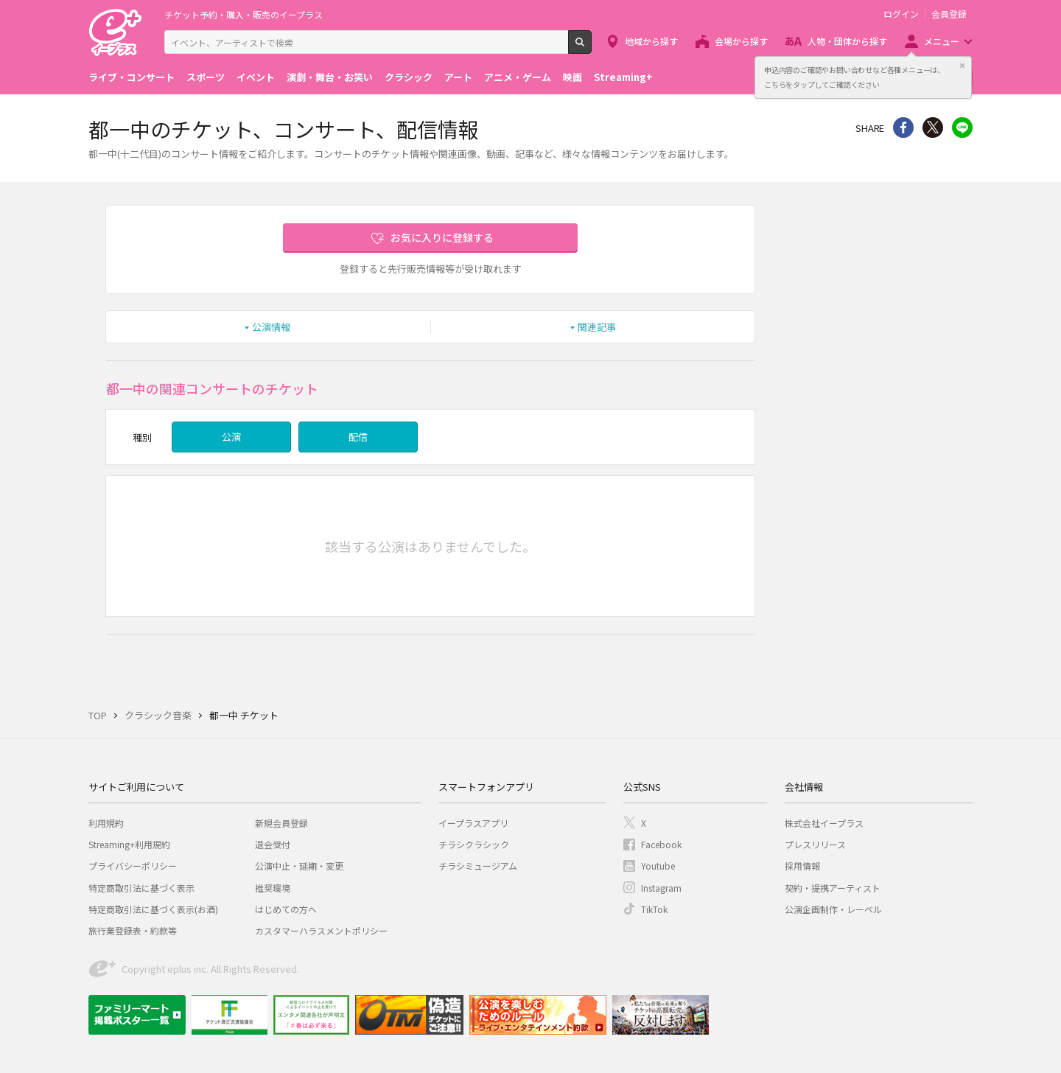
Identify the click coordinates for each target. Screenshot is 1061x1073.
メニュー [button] (941, 41)
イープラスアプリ (473, 823)
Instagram (661, 887)
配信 (358, 437)
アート (458, 77)
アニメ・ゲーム (517, 77)
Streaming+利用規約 (129, 844)
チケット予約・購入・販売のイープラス (243, 14)
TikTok (654, 909)
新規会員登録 (281, 823)
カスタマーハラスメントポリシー (321, 930)
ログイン (901, 14)
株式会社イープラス (824, 823)
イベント (256, 77)
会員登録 (949, 14)
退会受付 (272, 844)
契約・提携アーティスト (832, 887)
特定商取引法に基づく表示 (141, 887)
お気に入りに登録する (442, 237)
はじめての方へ (286, 909)
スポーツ (205, 77)
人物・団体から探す (847, 41)
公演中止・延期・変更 (299, 865)
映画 (572, 77)
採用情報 (802, 865)
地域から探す (651, 41)
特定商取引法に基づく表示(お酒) (153, 909)
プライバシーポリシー (132, 865)
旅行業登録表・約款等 (132, 930)
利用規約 (106, 823)
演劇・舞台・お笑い (330, 77)
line (962, 127)
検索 (591, 48)
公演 (231, 437)
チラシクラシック (473, 844)
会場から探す (741, 41)
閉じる (962, 65)
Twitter (932, 127)
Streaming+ (623, 77)
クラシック (409, 77)
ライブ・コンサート (131, 77)
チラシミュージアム (477, 865)
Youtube (658, 865)
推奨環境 (272, 887)
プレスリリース (815, 844)
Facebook (661, 844)
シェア (903, 127)
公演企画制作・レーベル (833, 909)
